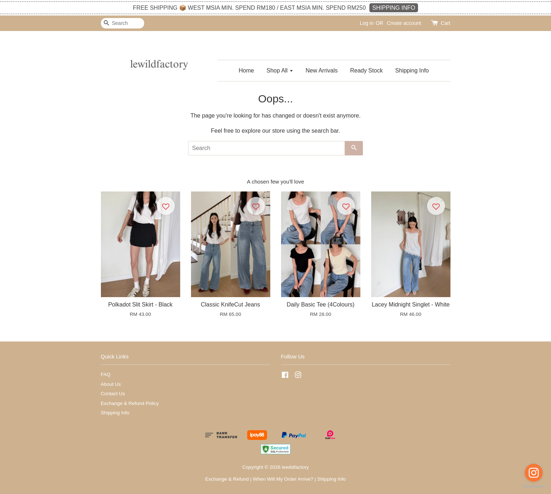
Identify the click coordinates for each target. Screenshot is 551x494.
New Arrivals (322, 70)
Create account (404, 23)
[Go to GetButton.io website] (533, 486)
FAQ (106, 374)
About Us (111, 384)
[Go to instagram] (534, 473)
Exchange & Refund (227, 479)
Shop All (279, 70)
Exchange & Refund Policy (130, 403)
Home (246, 70)
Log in (366, 23)
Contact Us (113, 393)
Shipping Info (412, 70)
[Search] (122, 23)
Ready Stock (366, 70)
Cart (445, 23)
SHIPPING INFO (393, 8)
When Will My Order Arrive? (283, 479)
